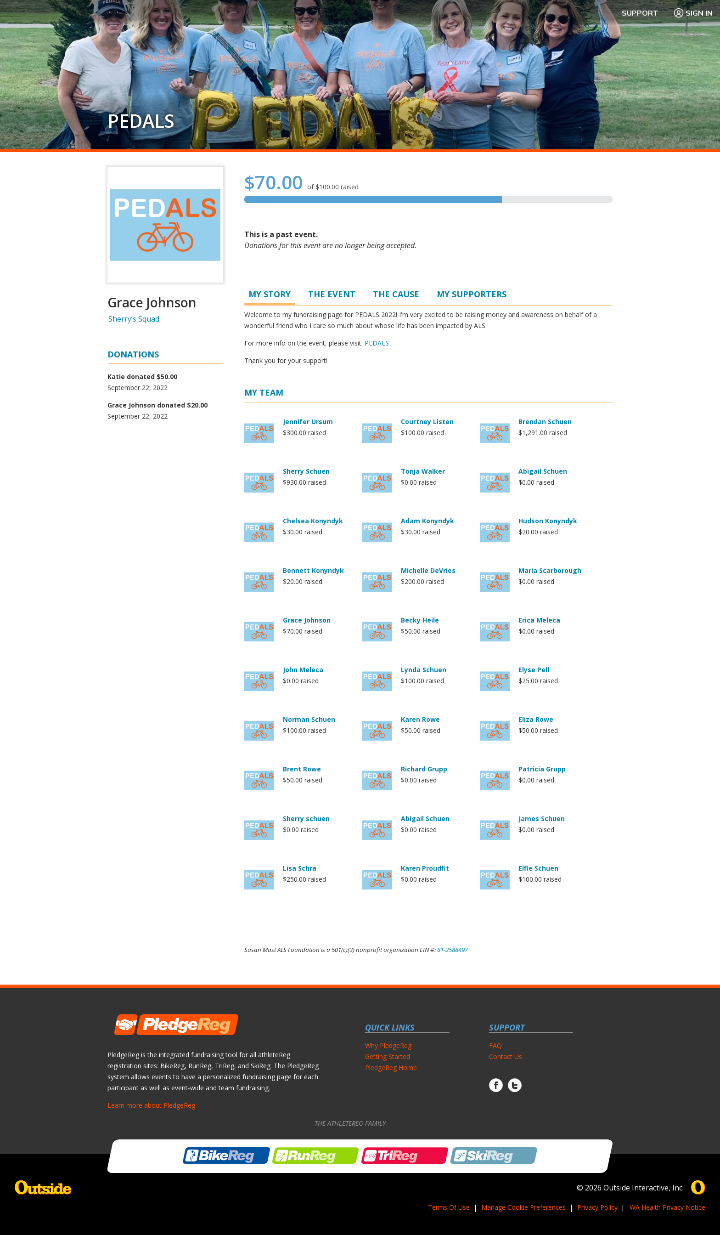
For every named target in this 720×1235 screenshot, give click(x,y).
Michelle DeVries (428, 570)
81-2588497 (452, 950)
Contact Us (505, 1056)
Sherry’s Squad (133, 319)
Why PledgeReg (388, 1045)
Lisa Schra (299, 868)
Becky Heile (420, 620)
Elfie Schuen (538, 868)
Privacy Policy (597, 1207)
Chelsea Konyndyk (313, 520)
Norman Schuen (309, 719)
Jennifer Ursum (308, 421)
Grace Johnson (307, 620)
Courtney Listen (427, 421)
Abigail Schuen (542, 471)
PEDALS (140, 121)
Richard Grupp (424, 769)
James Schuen (541, 818)
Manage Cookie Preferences (523, 1207)
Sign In (693, 12)
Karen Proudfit (425, 868)
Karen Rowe (420, 719)
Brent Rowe (302, 769)
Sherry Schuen (306, 471)
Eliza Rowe (535, 719)
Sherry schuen (306, 818)
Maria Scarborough (549, 570)
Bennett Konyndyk (313, 570)
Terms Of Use (449, 1207)
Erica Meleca (539, 620)
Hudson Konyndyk (547, 520)
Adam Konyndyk (427, 520)
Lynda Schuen (423, 669)
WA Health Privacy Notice (667, 1207)
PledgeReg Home (391, 1067)
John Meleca (303, 669)
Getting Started (387, 1056)
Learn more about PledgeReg (151, 1105)
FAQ (495, 1045)
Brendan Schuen (545, 421)
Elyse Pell (533, 669)
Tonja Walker (423, 471)
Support (640, 12)
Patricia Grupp (542, 769)
